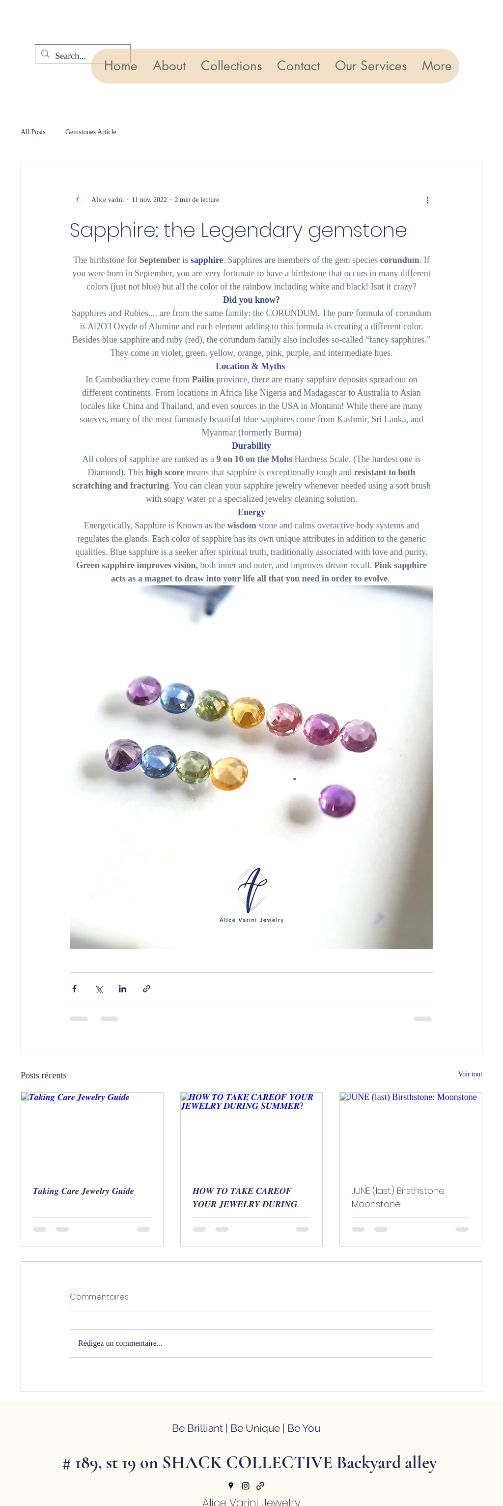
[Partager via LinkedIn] (122, 988)
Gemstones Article (90, 132)
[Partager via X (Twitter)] (98, 988)
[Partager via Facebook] (74, 988)
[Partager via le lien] (146, 988)
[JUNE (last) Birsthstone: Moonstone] (411, 1132)
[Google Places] (231, 1486)
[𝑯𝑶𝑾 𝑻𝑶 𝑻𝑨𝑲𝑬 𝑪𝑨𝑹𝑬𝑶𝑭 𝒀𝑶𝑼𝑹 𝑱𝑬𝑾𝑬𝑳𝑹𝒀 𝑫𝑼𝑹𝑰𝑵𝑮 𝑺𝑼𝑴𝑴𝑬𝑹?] (252, 1132)
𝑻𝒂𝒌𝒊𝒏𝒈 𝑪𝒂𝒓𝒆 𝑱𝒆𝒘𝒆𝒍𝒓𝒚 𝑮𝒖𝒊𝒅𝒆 (83, 1191)
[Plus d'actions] (427, 199)
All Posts (33, 132)
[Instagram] (246, 1486)
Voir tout (470, 1074)
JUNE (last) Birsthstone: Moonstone (399, 1197)
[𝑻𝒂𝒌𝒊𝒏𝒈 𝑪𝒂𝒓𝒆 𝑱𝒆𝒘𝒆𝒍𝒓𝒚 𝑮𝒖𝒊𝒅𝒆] (92, 1132)
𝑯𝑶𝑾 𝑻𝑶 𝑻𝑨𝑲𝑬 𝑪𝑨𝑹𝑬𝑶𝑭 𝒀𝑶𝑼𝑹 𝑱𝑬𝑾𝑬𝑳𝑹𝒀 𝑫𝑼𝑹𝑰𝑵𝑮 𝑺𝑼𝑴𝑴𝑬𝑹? (245, 1198)
